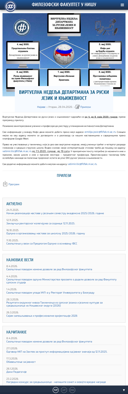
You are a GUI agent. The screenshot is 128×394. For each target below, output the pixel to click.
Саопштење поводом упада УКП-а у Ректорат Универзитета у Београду (44, 287)
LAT (64, 390)
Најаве (44, 107)
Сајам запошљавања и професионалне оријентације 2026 (37, 310)
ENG (72, 390)
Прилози (83, 107)
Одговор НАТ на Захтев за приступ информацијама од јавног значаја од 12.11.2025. (50, 346)
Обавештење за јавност (19, 356)
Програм (10, 182)
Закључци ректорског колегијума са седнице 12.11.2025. (36, 221)
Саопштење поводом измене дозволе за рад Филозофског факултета (43, 267)
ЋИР (56, 390)
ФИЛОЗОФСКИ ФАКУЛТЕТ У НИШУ (64, 5)
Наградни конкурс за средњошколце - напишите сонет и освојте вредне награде (49, 377)
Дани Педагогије (15, 367)
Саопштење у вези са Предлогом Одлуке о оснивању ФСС (36, 241)
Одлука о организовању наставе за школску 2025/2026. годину (40, 231)
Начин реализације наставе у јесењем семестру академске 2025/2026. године (48, 211)
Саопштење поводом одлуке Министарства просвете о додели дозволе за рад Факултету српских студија (63, 277)
